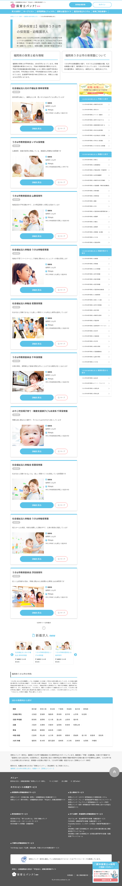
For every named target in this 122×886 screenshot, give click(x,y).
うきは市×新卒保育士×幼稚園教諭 (91, 165)
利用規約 (70, 875)
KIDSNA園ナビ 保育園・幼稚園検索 (22, 824)
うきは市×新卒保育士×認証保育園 (91, 279)
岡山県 (42, 735)
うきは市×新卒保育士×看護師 (90, 216)
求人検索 (64, 781)
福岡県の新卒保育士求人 (31, 16)
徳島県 (92, 735)
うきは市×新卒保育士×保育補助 (90, 190)
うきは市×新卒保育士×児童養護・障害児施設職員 (95, 185)
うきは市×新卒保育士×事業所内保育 (91, 315)
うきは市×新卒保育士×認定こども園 (91, 300)
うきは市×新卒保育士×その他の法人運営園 (93, 146)
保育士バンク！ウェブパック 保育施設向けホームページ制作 (88, 802)
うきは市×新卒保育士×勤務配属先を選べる (93, 125)
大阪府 (34, 725)
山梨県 (67, 720)
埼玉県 (52, 709)
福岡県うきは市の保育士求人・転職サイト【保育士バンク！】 (32, 769)
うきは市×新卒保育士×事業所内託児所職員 (93, 180)
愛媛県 (75, 735)
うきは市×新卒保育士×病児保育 (90, 310)
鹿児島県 (51, 741)
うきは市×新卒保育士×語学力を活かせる (93, 120)
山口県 (50, 735)
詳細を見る (37, 129)
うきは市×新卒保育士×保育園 (90, 263)
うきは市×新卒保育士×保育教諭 (90, 196)
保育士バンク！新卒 (16, 16)
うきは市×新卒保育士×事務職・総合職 (92, 232)
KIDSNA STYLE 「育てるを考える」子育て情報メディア (28, 819)
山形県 (75, 714)
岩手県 (67, 714)
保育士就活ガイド (64, 11)
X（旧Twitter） (76, 781)
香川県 (84, 735)
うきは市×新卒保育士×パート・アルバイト (93, 383)
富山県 (59, 720)
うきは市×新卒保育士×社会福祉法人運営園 (93, 135)
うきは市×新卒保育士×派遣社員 (90, 388)
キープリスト (28, 11)
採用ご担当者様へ (100, 11)
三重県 (59, 730)
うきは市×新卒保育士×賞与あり (90, 109)
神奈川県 (43, 709)
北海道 (34, 714)
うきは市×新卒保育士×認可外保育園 (91, 305)
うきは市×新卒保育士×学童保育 (90, 320)
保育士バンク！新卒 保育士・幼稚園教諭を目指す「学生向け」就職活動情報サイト (37, 800)
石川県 (50, 720)
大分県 (69, 741)
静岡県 (42, 730)
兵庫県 (42, 725)
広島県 (34, 735)
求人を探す (16, 11)
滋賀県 (59, 725)
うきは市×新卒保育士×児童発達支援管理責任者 (95, 211)
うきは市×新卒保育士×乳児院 (90, 341)
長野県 (42, 720)
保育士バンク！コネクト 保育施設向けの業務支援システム (87, 797)
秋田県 (84, 714)
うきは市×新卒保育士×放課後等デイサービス (94, 325)
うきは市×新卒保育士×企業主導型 (91, 357)
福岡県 (34, 741)
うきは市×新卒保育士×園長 (89, 201)
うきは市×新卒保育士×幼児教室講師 (91, 175)
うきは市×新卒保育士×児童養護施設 (91, 351)
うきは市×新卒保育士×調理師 (90, 227)
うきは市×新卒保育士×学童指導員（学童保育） (95, 170)
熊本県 (42, 741)
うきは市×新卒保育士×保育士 (90, 159)
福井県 (75, 720)
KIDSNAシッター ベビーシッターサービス (24, 821)
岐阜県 (50, 730)
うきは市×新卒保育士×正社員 (90, 378)
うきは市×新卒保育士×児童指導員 (91, 242)
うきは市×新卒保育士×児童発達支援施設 (93, 289)
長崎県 (60, 741)
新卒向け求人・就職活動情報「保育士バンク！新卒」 (28, 781)
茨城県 (69, 709)
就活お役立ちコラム (82, 11)
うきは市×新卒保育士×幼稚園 (90, 258)
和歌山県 (76, 725)
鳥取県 (67, 735)
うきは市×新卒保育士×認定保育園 (91, 284)
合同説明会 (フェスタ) (45, 11)
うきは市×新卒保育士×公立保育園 (91, 269)
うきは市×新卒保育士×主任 (89, 206)
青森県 (59, 714)
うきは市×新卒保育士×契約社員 (90, 393)
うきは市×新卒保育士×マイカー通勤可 (92, 115)
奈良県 (67, 725)
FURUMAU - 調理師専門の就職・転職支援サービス (84, 821)
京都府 (50, 725)
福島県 (50, 714)
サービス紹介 (53, 781)
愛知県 (34, 730)
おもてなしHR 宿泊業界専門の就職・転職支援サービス (86, 819)
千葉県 (60, 709)
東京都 (34, 709)
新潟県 (34, 720)
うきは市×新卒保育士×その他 (90, 237)
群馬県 (85, 709)
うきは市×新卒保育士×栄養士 (90, 221)
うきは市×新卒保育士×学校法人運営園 (92, 140)
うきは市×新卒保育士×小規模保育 (91, 294)
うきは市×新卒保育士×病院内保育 (91, 346)
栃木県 (77, 709)
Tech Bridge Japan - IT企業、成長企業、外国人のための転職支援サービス (34, 848)
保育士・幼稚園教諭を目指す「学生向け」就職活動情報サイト (34, 869)
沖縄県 (94, 741)
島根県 (59, 735)
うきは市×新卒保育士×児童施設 (90, 336)
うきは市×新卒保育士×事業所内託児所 (92, 104)
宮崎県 (77, 741)
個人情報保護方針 (82, 875)
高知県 (100, 735)
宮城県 (42, 714)
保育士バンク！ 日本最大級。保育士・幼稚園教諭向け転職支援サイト (33, 797)
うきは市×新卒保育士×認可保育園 (91, 274)
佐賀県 (85, 741)
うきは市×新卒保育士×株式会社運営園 (92, 130)
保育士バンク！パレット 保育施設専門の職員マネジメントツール (89, 800)
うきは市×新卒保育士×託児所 (90, 331)
